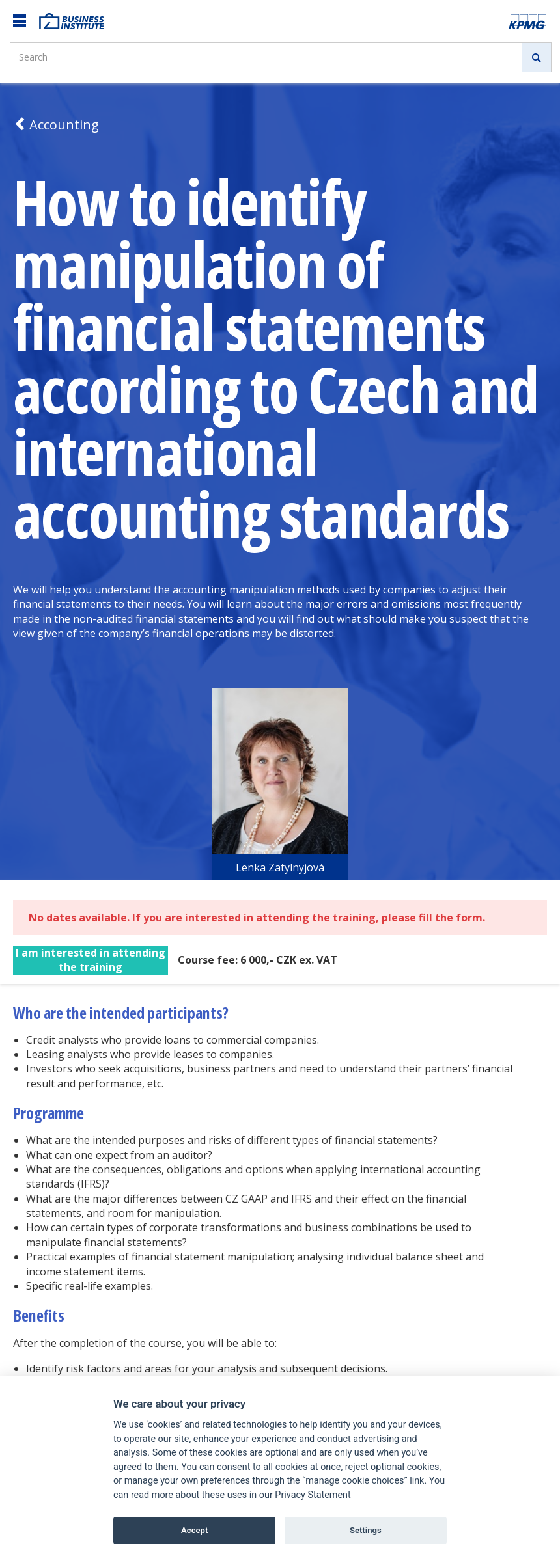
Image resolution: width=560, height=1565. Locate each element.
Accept (194, 1530)
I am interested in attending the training (90, 960)
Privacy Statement (312, 1495)
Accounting (56, 124)
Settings (366, 1530)
